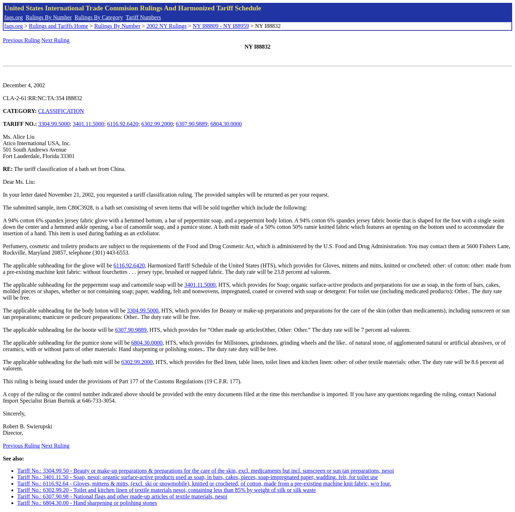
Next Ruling (55, 40)
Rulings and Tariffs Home (58, 26)
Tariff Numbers (143, 17)
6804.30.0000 (226, 124)
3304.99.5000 (54, 124)
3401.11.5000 (88, 124)
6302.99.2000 (157, 124)
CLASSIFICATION (61, 111)
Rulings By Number (49, 17)
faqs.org (13, 17)
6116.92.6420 (122, 124)
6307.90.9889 (191, 124)
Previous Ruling (21, 40)
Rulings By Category (99, 17)
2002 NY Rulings (167, 26)
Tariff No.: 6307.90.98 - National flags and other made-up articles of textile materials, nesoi (122, 496)
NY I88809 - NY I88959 (221, 26)
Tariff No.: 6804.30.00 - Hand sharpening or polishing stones (87, 503)
